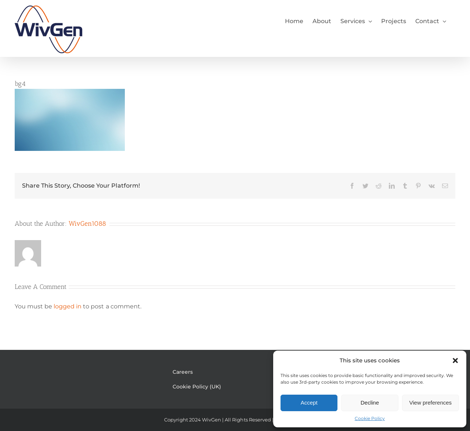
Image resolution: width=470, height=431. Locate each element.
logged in (68, 306)
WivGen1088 (87, 224)
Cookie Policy (370, 418)
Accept (309, 402)
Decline (370, 402)
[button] (455, 360)
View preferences (430, 402)
